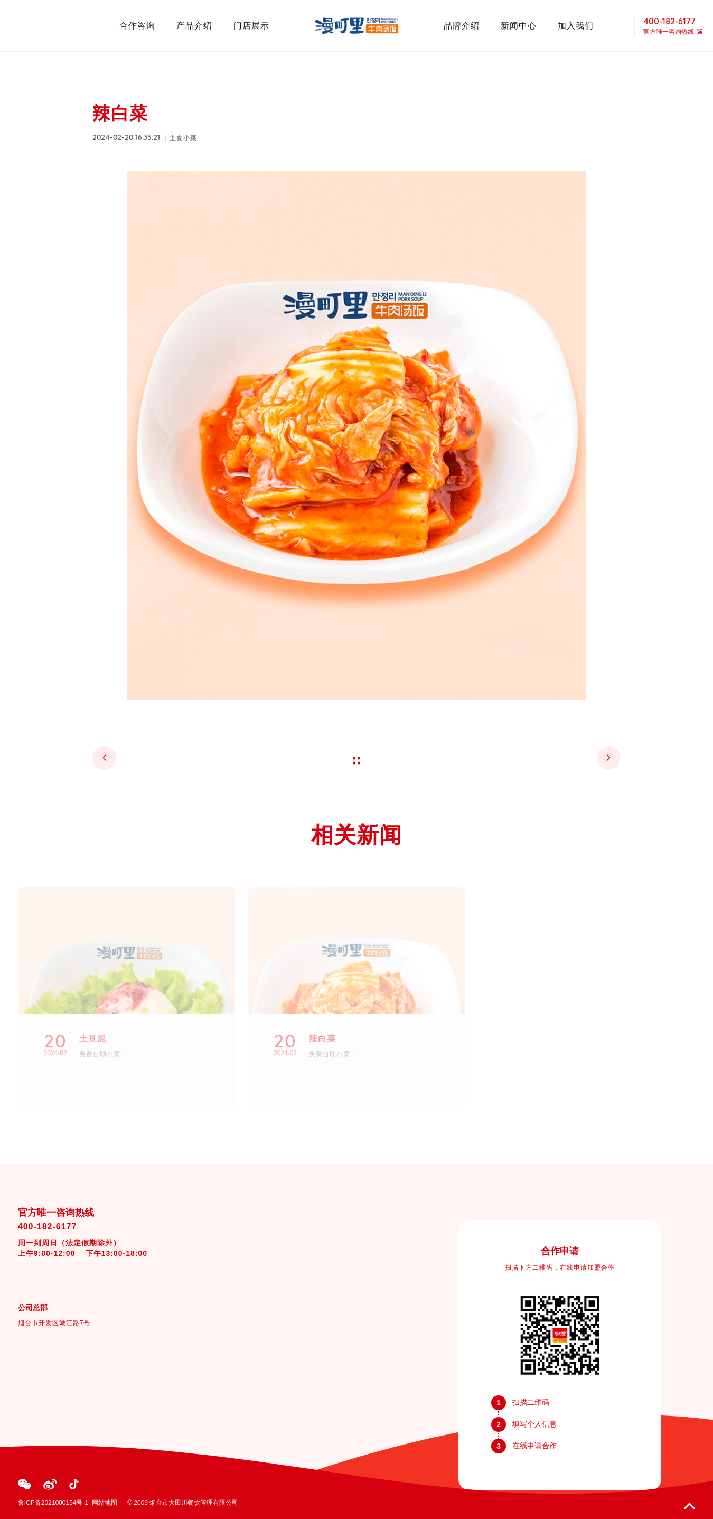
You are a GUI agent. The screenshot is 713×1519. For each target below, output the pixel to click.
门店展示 (251, 25)
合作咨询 (137, 25)
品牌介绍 (462, 25)
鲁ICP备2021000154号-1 (53, 1502)
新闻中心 (519, 25)
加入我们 (576, 25)
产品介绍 (194, 25)
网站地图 (104, 1502)
